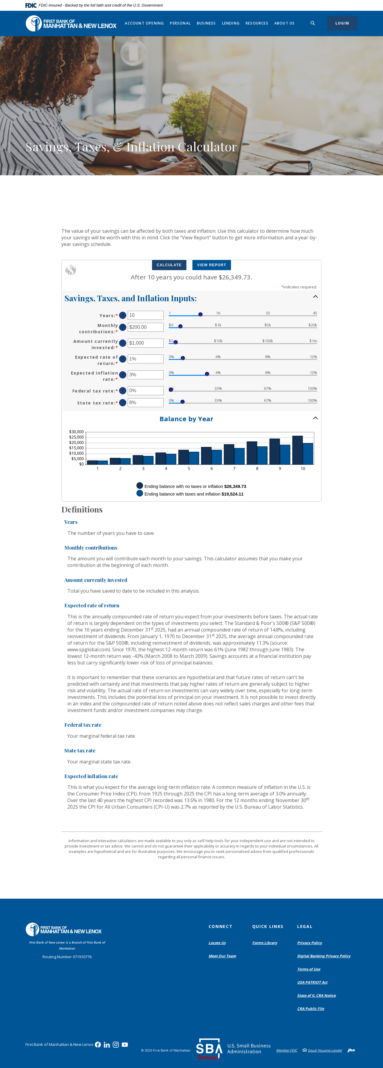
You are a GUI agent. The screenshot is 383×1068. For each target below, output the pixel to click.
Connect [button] (221, 926)
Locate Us (217, 942)
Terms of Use (308, 969)
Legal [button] (305, 926)
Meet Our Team (222, 956)
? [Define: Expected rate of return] (123, 359)
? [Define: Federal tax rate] (123, 390)
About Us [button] (284, 23)
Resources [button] (257, 23)
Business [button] (206, 23)
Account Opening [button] (144, 23)
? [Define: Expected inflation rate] (123, 375)
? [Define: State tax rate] (123, 402)
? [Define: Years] (123, 315)
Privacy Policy (309, 942)
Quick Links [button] (268, 926)
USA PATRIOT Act (312, 982)
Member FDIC (286, 1050)
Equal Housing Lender (325, 1050)
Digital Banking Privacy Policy (325, 956)
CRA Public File (312, 1008)
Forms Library (264, 942)
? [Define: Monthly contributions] (123, 327)
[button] (191, 298)
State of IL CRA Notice (316, 995)
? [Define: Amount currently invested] (123, 343)
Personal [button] (180, 23)
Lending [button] (231, 23)
